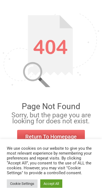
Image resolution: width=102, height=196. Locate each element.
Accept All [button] (51, 184)
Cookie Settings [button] (22, 184)
